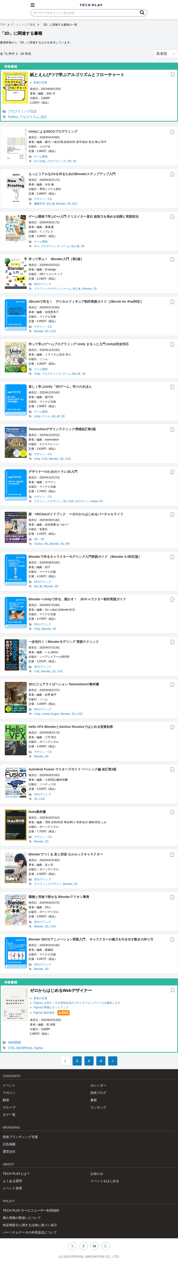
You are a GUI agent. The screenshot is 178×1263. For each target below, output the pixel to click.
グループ (9, 1107)
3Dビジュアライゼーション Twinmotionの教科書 (64, 684)
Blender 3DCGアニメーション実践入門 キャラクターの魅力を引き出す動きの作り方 (91, 939)
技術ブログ (98, 1093)
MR (67, 543)
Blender (60, 203)
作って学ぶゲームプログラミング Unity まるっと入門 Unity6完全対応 (79, 344)
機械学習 (39, 203)
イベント (9, 1085)
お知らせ (96, 1173)
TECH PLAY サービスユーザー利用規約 (31, 1210)
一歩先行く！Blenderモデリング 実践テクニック (64, 642)
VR (69, 161)
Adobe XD (96, 501)
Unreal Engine (50, 714)
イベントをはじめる (104, 1181)
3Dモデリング (42, 284)
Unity (42, 161)
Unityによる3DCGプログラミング (53, 131)
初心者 (51, 203)
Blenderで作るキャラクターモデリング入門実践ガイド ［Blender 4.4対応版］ (85, 556)
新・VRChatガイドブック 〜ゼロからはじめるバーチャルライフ (76, 514)
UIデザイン (82, 501)
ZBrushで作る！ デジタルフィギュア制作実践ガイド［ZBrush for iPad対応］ (86, 301)
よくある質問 (12, 1181)
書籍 (93, 1100)
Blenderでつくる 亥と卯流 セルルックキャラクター (66, 854)
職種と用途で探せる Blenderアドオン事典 (59, 897)
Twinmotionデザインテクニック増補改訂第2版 (62, 429)
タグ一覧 (9, 1114)
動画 (6, 1100)
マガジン (9, 1093)
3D (74, 161)
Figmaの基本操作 (44, 1012)
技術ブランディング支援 (20, 1137)
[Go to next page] (112, 1060)
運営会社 (9, 1151)
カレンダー (98, 1085)
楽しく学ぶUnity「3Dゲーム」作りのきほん (60, 386)
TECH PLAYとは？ (16, 1173)
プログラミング (56, 161)
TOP (2, 24)
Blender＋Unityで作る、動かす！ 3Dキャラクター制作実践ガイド (77, 599)
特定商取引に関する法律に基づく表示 (30, 1225)
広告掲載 (9, 1144)
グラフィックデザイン (47, 288)
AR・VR (39, 539)
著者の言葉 (40, 82)
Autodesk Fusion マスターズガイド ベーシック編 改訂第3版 (72, 769)
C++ (36, 246)
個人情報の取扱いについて (22, 1218)
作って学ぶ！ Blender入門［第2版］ (56, 259)
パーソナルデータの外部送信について (30, 1232)
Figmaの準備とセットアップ (51, 1007)
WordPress (24, 1048)
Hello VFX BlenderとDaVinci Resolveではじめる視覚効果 (71, 727)
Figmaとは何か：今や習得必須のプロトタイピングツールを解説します (77, 1002)
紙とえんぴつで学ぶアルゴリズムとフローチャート (77, 74)
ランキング (98, 1107)
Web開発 (14, 1042)
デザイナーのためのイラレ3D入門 (53, 471)
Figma (38, 1048)
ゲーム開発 (41, 156)
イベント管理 (12, 1188)
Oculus (38, 543)
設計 (44, 117)
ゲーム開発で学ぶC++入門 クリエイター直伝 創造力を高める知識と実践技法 (84, 216)
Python (13, 117)
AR (46, 543)
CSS (11, 1048)
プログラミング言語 (22, 111)
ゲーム (65, 246)
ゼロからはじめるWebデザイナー (61, 990)
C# (35, 161)
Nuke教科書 (37, 812)
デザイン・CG (43, 199)
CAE (44, 458)
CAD (53, 331)
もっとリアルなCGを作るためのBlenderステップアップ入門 (72, 174)
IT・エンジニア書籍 (23, 24)
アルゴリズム (29, 117)
